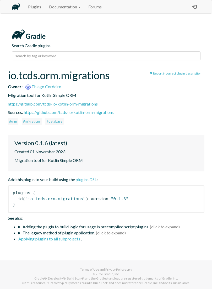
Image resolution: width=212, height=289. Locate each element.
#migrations (32, 121)
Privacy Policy (114, 269)
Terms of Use (89, 269)
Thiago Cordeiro (43, 86)
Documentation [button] (64, 6)
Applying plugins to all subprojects (49, 238)
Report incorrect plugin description (175, 73)
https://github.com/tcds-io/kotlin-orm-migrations (53, 103)
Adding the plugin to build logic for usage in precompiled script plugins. (86, 226)
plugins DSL (86, 179)
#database (54, 121)
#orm (13, 121)
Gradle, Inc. (111, 274)
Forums (95, 6)
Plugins (34, 6)
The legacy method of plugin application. (59, 232)
